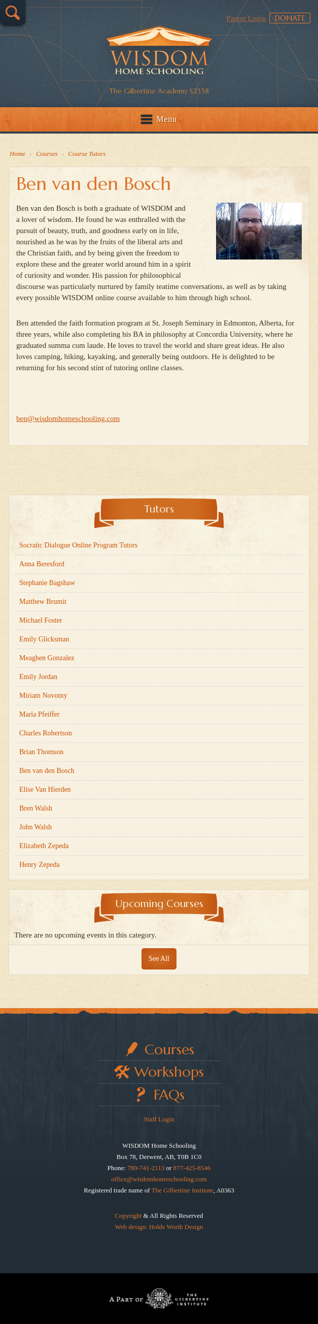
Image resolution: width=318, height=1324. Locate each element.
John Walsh (35, 827)
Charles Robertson (45, 733)
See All (159, 958)
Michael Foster (40, 620)
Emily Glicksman (44, 639)
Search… (12, 12)
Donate (289, 18)
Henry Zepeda (39, 864)
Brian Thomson (41, 752)
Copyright (128, 1215)
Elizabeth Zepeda (44, 846)
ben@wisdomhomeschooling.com (68, 418)
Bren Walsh (35, 808)
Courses (169, 1049)
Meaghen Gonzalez (46, 658)
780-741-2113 (145, 1168)
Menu (167, 119)
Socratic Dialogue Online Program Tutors (78, 545)
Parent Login (246, 18)
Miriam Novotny (43, 695)
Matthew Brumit (42, 601)
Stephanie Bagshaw (47, 583)
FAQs (169, 1095)
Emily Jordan (38, 677)
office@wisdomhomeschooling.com (158, 1179)
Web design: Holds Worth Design (159, 1227)
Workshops (169, 1072)
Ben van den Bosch (46, 770)
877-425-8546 (192, 1168)
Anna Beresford (41, 564)
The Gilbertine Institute (183, 1190)
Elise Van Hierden (45, 789)
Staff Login (159, 1119)
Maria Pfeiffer (39, 714)
